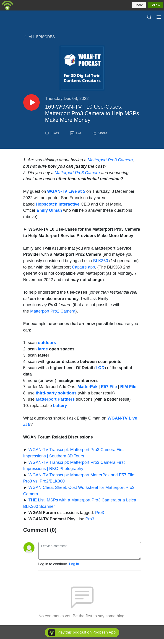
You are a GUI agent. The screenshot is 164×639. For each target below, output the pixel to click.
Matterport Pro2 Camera (52, 311)
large (43, 349)
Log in (74, 564)
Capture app (83, 267)
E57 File (109, 386)
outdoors (47, 342)
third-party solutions (56, 393)
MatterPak (88, 386)
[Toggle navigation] (159, 17)
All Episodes (39, 37)
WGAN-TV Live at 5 (66, 191)
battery (60, 405)
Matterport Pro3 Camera (110, 159)
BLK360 (100, 260)
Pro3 (99, 512)
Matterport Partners (55, 399)
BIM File (128, 386)
